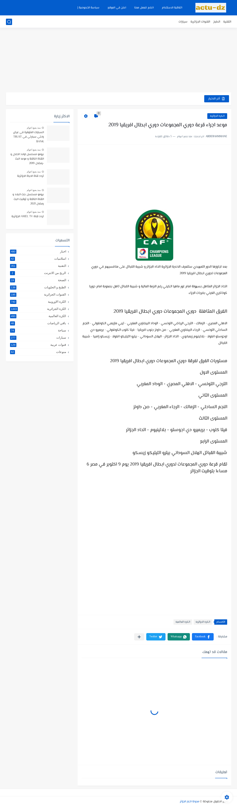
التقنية (227, 21)
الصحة (38, 280)
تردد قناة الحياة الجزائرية (30, 176)
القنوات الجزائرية (200, 21)
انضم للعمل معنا (144, 8)
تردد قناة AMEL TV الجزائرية (27, 216)
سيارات (183, 21)
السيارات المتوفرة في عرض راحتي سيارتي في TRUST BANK (28, 137)
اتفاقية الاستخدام (172, 8)
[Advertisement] (118, 60)
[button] (203, 636)
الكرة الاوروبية (38, 302)
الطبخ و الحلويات (38, 287)
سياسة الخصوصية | (88, 8)
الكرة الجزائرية (217, 116)
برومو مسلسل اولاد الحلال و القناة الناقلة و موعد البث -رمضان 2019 (27, 159)
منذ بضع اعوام (34, 127)
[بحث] (9, 22)
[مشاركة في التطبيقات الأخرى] (139, 636)
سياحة (38, 330)
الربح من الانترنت (38, 273)
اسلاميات (38, 258)
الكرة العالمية (183, 622)
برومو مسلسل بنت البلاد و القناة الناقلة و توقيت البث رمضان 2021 (28, 199)
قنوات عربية (38, 345)
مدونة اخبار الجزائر (189, 801)
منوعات (38, 352)
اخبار (38, 251)
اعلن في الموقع (117, 8)
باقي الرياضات (38, 323)
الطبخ (216, 21)
